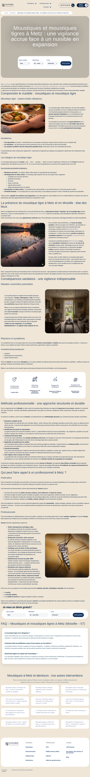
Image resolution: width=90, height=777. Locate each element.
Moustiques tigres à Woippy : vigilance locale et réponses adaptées (45, 690)
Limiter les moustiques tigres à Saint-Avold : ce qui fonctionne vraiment (75, 702)
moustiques (7, 84)
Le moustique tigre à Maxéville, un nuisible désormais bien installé (45, 714)
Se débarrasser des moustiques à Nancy (76, 712)
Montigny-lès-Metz (72, 229)
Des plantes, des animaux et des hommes (74, 754)
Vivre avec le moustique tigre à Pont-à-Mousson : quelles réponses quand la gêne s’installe (16, 702)
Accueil (6, 13)
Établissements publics (53, 753)
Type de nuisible (23, 60)
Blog (67, 759)
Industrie (48, 758)
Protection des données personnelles (22, 772)
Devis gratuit (66, 63)
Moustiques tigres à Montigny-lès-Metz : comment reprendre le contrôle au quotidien (16, 690)
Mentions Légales (4, 772)
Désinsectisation (30, 753)
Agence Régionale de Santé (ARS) (35, 213)
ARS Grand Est (73, 241)
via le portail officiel (78, 235)
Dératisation (29, 749)
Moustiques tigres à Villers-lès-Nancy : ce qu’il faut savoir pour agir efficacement (45, 726)
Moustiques (13, 13)
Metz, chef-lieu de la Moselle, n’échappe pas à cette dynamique (50, 86)
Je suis (48, 60)
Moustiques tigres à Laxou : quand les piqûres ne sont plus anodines (15, 726)
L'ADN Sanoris (70, 749)
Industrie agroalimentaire (53, 762)
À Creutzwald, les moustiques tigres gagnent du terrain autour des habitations (15, 714)
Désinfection (29, 762)
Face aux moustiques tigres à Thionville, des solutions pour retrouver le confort (45, 702)
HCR (47, 749)
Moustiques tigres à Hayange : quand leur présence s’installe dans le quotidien (75, 690)
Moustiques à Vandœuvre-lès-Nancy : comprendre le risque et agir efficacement (76, 726)
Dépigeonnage (30, 758)
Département (36, 60)
